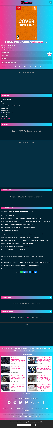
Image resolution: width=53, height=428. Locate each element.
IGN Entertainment (21, 408)
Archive (20, 350)
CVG (36, 416)
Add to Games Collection (9, 62)
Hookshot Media (8, 408)
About (7, 348)
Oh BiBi (10, 47)
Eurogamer (15, 416)
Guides (25, 66)
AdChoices (37, 408)
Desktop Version (37, 350)
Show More (26, 393)
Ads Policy (14, 350)
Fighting (8, 105)
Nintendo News (42, 414)
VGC (21, 416)
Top (3, 348)
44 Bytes (33, 408)
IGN (49, 414)
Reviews (11, 66)
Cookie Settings (28, 350)
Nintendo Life (10, 414)
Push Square (18, 414)
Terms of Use (47, 348)
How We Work (18, 348)
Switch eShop (11, 45)
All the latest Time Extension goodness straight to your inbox (26, 422)
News (31, 66)
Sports (18, 105)
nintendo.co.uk (5, 118)
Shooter (14, 105)
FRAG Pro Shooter (24, 42)
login (28, 317)
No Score (4, 58)
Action (3, 105)
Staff (12, 348)
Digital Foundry (33, 414)
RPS (39, 416)
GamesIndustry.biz (28, 416)
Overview (4, 66)
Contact (32, 348)
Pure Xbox (25, 414)
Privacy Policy (39, 348)
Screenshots (18, 66)
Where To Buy (38, 66)
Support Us (26, 348)
